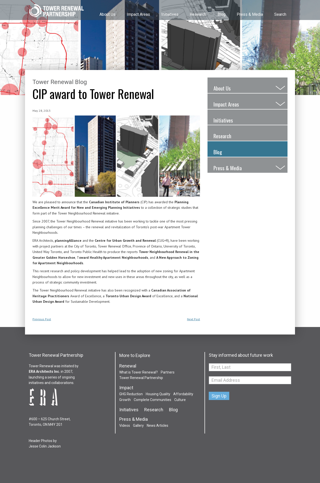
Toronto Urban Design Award (128, 296)
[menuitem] (106, 9)
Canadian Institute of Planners (114, 202)
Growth (125, 400)
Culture (180, 400)
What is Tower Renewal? (138, 372)
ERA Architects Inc (44, 372)
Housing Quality (158, 394)
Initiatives (169, 14)
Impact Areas (138, 14)
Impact (126, 388)
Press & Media (250, 14)
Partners (167, 372)
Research (198, 14)
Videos (124, 426)
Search (280, 14)
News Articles (157, 426)
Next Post (193, 319)
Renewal (127, 366)
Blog (222, 14)
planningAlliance (68, 240)
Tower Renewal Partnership (56, 11)
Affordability (183, 394)
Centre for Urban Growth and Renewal (125, 240)
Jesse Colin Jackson (45, 446)
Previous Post (41, 319)
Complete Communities (152, 400)
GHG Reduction (131, 394)
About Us (108, 14)
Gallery (138, 426)
